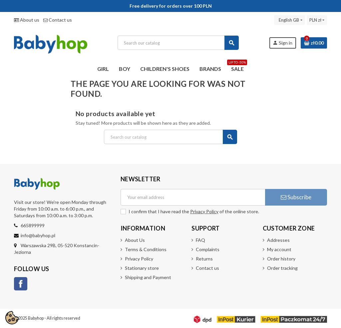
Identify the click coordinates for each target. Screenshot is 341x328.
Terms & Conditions (146, 249)
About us (26, 20)
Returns (204, 258)
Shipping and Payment (148, 277)
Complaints (207, 249)
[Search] (178, 43)
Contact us (57, 20)
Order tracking (282, 268)
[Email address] (193, 197)
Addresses (278, 240)
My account (279, 249)
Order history (281, 258)
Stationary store (142, 268)
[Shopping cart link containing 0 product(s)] (314, 43)
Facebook (20, 283)
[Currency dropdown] (317, 20)
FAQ (200, 240)
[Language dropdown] (289, 20)
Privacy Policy (204, 211)
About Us (135, 240)
